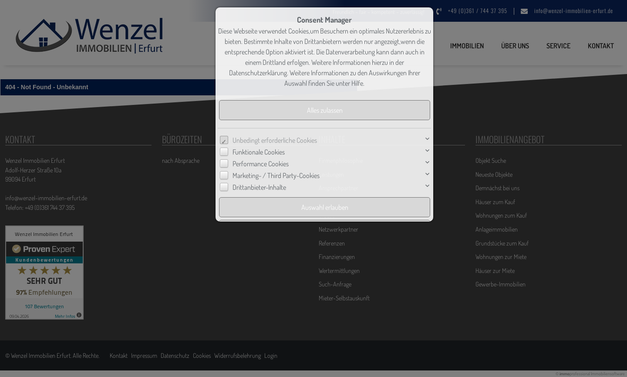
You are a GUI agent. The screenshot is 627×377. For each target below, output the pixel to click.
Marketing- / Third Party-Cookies (276, 175)
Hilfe (357, 83)
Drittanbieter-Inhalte (259, 187)
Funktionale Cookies (259, 152)
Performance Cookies (261, 163)
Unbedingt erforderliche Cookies (275, 140)
